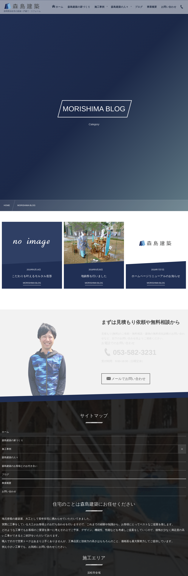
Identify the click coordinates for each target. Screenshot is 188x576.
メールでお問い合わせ (126, 379)
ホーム (5, 432)
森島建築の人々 (10, 457)
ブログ (5, 474)
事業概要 (6, 483)
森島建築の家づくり (12, 440)
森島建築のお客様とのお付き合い (19, 466)
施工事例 (6, 449)
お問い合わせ (9, 491)
